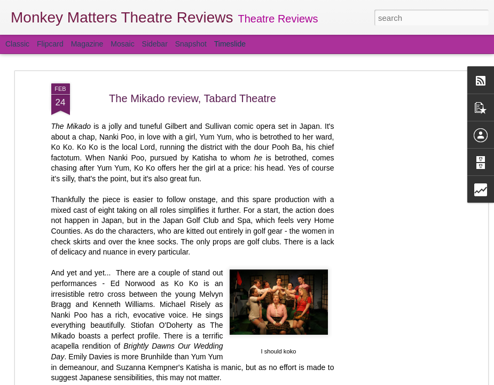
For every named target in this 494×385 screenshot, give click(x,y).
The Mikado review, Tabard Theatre (192, 98)
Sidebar (155, 44)
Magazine (87, 44)
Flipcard (50, 44)
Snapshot (191, 44)
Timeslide (230, 44)
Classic (17, 44)
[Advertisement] (393, 155)
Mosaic (122, 44)
